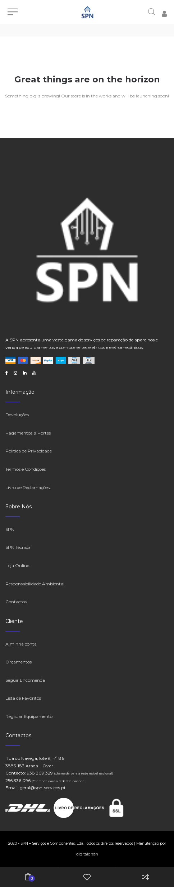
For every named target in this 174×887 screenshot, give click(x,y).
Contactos (16, 601)
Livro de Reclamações (27, 487)
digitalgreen (87, 854)
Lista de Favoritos (23, 698)
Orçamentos (18, 662)
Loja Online (17, 565)
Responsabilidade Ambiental (34, 583)
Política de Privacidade (28, 451)
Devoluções (17, 414)
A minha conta (21, 644)
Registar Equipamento (28, 716)
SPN (9, 529)
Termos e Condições (25, 469)
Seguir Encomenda (25, 680)
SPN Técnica (18, 547)
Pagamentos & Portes (28, 433)
